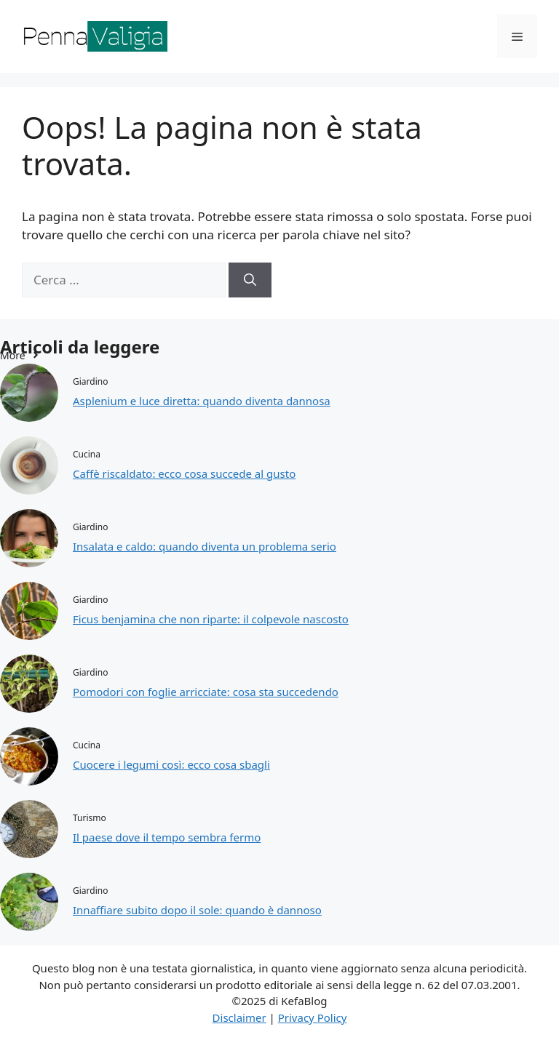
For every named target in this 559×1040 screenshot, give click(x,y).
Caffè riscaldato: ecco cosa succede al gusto (184, 473)
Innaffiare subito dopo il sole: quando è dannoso (197, 910)
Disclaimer (239, 1017)
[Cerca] (250, 280)
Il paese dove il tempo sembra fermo (167, 837)
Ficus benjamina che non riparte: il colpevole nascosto (211, 619)
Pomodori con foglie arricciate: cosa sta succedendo (205, 691)
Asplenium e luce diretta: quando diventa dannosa (201, 400)
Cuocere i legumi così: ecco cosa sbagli (171, 764)
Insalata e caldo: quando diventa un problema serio (204, 546)
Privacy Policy (312, 1017)
